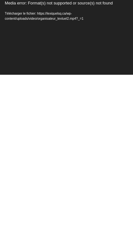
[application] (66, 37)
